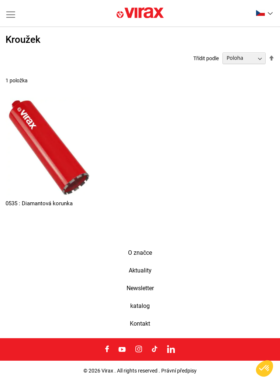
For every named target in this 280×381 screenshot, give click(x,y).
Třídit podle (206, 58)
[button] (264, 13)
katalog (140, 306)
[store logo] (140, 13)
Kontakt (140, 323)
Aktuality (140, 270)
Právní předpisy (179, 371)
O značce (140, 253)
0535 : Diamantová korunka (39, 203)
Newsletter (140, 288)
